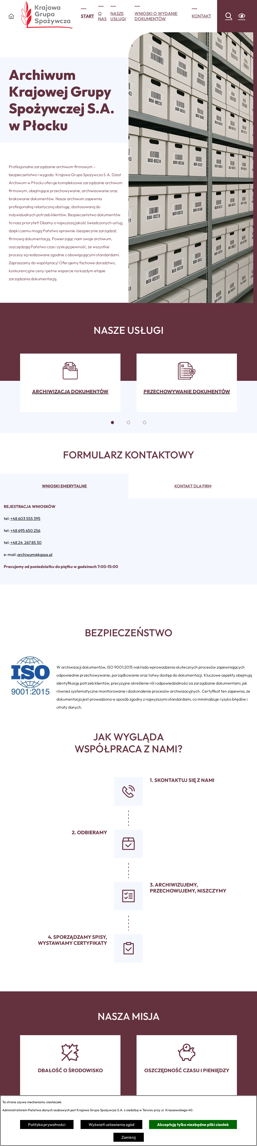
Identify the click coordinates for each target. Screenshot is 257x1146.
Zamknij (128, 1137)
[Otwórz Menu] (11, 16)
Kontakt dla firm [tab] (192, 485)
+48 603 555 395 (25, 518)
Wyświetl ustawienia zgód (111, 1124)
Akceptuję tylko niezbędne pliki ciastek (193, 1124)
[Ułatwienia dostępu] (241, 16)
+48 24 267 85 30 (26, 542)
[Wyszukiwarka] (228, 16)
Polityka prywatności (47, 1124)
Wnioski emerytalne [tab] (64, 485)
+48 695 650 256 (25, 530)
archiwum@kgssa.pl (34, 554)
